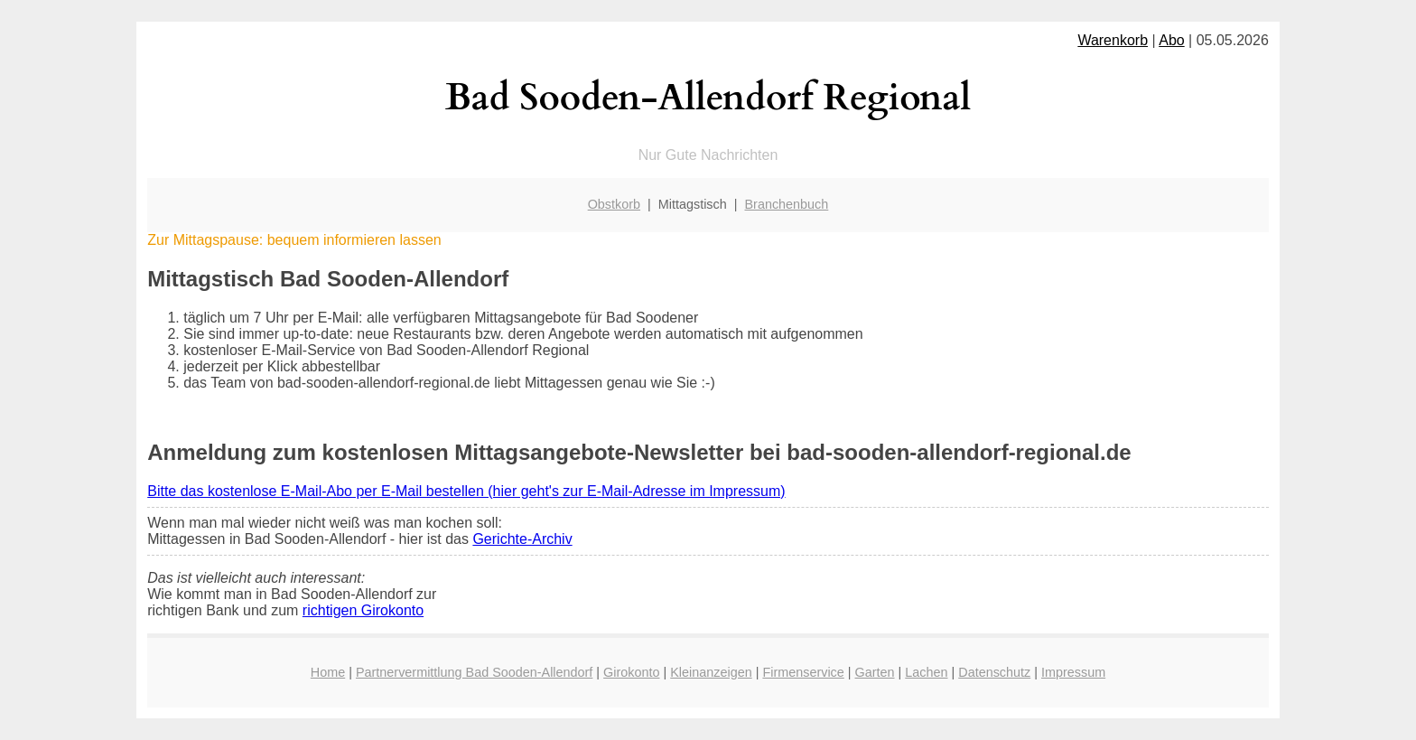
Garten (875, 672)
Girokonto (631, 672)
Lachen (926, 672)
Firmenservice (802, 672)
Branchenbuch (787, 204)
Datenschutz (994, 672)
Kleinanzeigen (710, 672)
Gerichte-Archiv (522, 539)
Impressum (1073, 672)
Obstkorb (614, 204)
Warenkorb (1112, 40)
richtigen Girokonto (363, 610)
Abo (1171, 40)
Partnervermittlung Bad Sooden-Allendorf (474, 672)
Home (328, 672)
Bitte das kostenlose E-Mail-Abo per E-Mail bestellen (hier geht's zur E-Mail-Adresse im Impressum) (466, 491)
